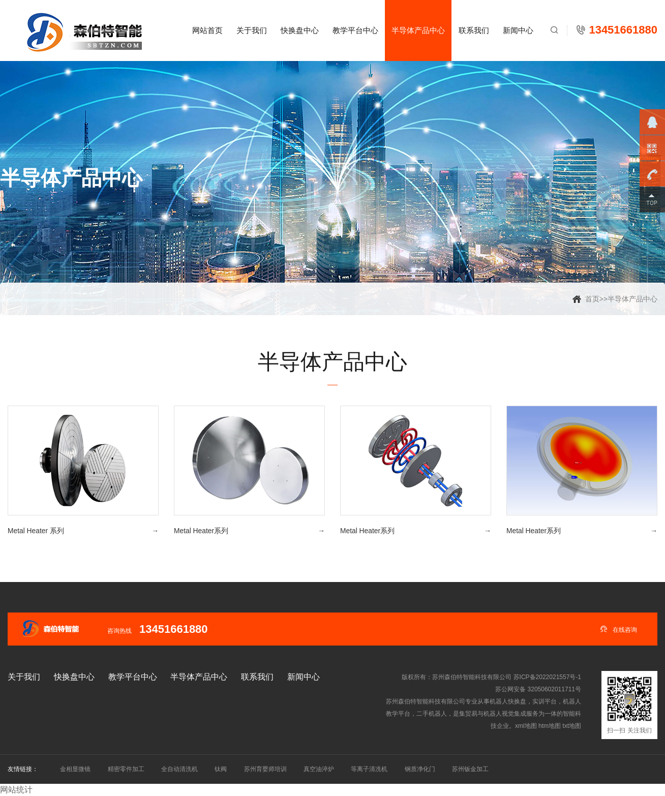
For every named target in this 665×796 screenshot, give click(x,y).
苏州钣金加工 (470, 769)
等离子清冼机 (369, 769)
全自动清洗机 (179, 769)
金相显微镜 (75, 769)
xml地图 (526, 725)
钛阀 (221, 769)
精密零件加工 (126, 769)
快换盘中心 (300, 30)
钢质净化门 (420, 769)
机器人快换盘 (508, 701)
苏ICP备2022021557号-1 (547, 677)
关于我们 (251, 30)
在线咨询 (618, 629)
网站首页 (207, 30)
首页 (592, 299)
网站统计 (16, 789)
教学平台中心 (355, 30)
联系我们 (474, 30)
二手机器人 (431, 713)
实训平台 (544, 701)
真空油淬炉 (319, 769)
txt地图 (571, 725)
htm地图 (549, 725)
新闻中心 (518, 30)
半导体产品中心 (418, 30)
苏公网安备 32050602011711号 (538, 689)
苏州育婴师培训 (265, 769)
